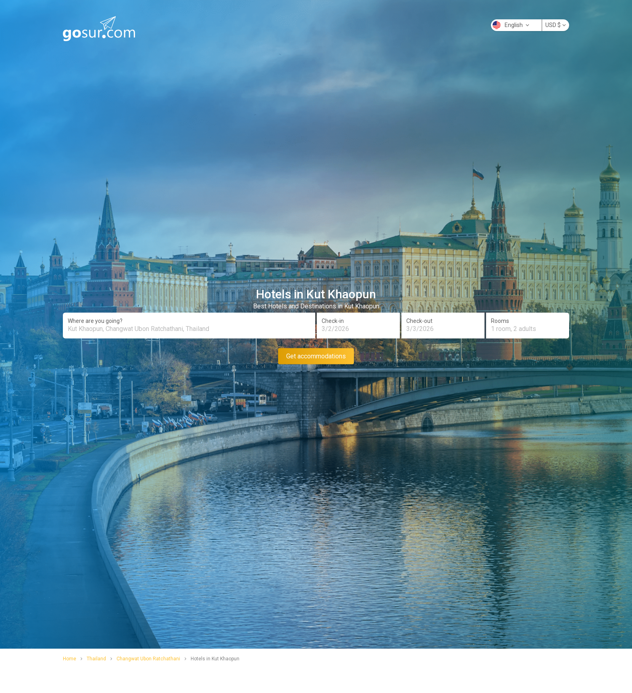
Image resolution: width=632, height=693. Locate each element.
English (511, 25)
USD (555, 25)
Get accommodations (316, 356)
